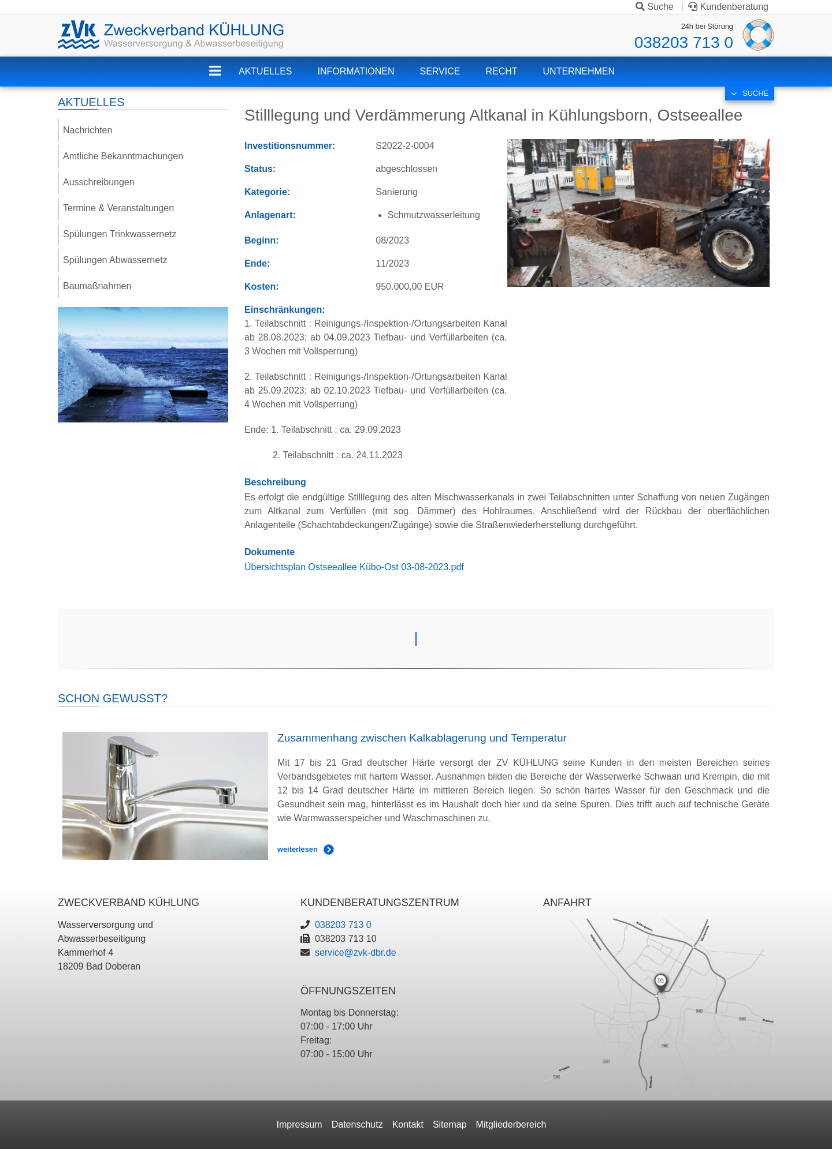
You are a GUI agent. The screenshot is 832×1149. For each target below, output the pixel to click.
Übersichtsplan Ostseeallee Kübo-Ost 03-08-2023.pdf (354, 567)
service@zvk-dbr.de (355, 952)
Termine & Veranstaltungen (118, 208)
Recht (501, 71)
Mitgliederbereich (511, 1124)
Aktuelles (265, 71)
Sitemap (450, 1124)
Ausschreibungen (99, 182)
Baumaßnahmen (97, 286)
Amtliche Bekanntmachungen (123, 156)
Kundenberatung (728, 7)
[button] (638, 212)
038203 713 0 (683, 42)
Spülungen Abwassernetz (115, 260)
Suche (655, 7)
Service (440, 71)
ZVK (224, 78)
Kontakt (408, 1124)
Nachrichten (87, 130)
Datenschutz (357, 1124)
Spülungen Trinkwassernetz (120, 234)
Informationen (355, 71)
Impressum (299, 1124)
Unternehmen (579, 71)
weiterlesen (297, 849)
